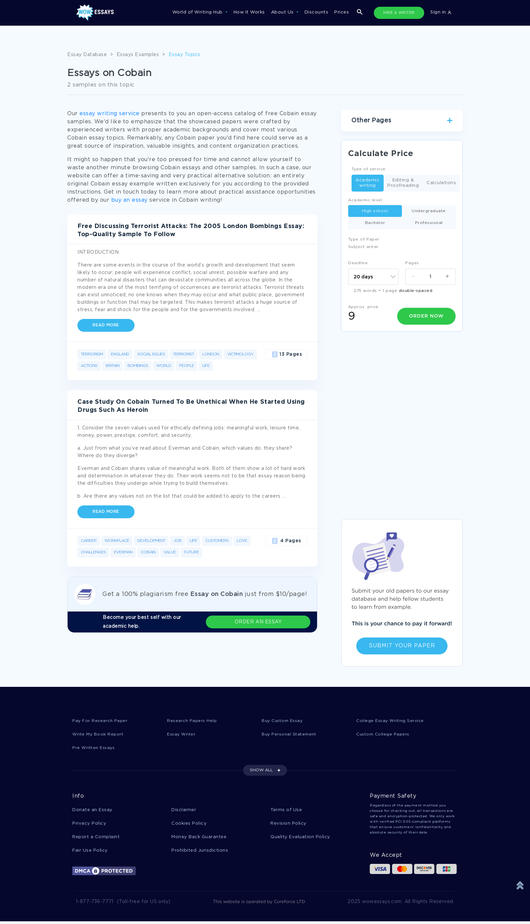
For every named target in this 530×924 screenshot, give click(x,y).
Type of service (369, 169)
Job (177, 541)
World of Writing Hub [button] (198, 12)
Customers (216, 541)
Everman (123, 552)
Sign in (440, 12)
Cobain (148, 552)
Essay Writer (182, 734)
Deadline (358, 263)
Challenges (93, 552)
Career (88, 541)
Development (151, 541)
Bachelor (375, 223)
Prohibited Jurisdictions (199, 852)
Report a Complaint (96, 839)
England (120, 354)
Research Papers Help (193, 721)
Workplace (116, 541)
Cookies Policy (189, 825)
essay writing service (109, 113)
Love (242, 541)
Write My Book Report (98, 734)
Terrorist (183, 354)
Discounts (317, 12)
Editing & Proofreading (403, 183)
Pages (412, 263)
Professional (429, 223)
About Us (283, 12)
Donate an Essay (92, 811)
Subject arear (363, 247)
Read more (106, 325)
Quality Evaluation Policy (300, 839)
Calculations (441, 183)
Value (170, 552)
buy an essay (129, 200)
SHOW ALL (261, 771)
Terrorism (92, 354)
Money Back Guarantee (198, 839)
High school (375, 211)
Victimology (240, 354)
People (186, 366)
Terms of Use (286, 811)
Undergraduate (429, 211)
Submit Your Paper (402, 645)
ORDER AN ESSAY (282, 622)
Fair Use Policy (90, 852)
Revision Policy (288, 825)
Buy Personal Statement (291, 734)
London (210, 354)
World (163, 366)
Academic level (365, 200)
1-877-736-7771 (95, 904)
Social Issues (151, 354)
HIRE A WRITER (399, 13)
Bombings (137, 366)
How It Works (249, 12)
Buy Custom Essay (284, 721)
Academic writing (368, 183)
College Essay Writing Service (392, 721)
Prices (341, 12)
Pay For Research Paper (101, 721)
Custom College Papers (384, 734)
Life (206, 366)
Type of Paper (364, 239)
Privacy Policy (89, 825)
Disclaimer (183, 811)
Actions (89, 366)
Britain (112, 366)
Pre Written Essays (95, 748)
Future (191, 552)
